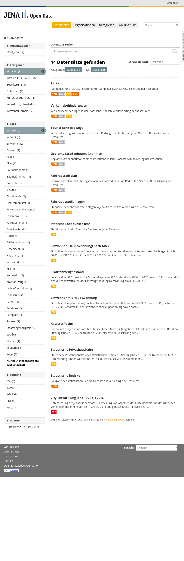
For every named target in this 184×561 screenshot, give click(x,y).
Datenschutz (11, 451)
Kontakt (8, 461)
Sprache (129, 447)
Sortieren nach (138, 61)
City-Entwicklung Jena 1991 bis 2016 (77, 398)
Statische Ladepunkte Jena (70, 224)
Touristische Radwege (67, 128)
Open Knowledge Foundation (21, 465)
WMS (62, 94)
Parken (56, 83)
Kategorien (106, 25)
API (95, 419)
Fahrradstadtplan (64, 176)
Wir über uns (127, 25)
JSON (54, 94)
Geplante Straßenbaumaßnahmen (76, 154)
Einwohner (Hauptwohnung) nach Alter (80, 246)
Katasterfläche (62, 324)
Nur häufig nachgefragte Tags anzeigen (23, 362)
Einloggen (172, 3)
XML (75, 94)
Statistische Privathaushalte (72, 350)
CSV (69, 94)
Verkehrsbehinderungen (69, 105)
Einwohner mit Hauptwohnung (74, 298)
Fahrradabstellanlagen (68, 202)
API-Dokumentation (114, 419)
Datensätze (61, 25)
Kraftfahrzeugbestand (67, 272)
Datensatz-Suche (62, 44)
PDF (53, 412)
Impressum (11, 456)
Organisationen (84, 25)
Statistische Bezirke (65, 375)
